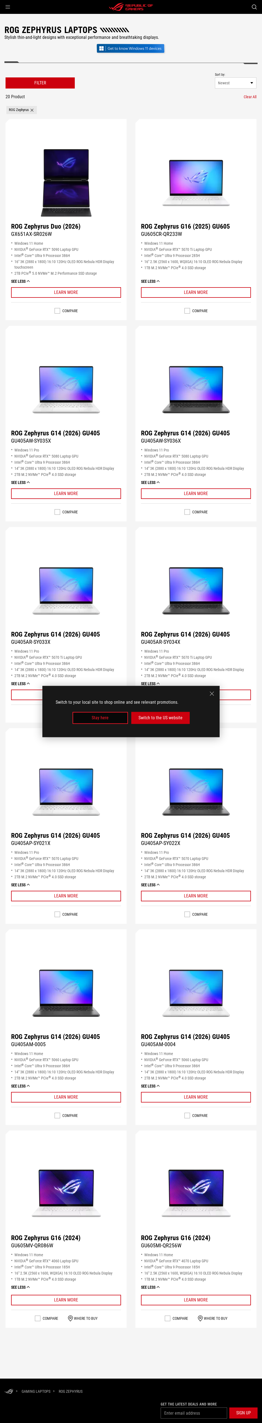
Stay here (100, 717)
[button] (7, 7)
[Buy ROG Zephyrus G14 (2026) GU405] (66, 389)
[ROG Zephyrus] (71, 1391)
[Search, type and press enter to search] (254, 7)
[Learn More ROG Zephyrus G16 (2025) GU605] (196, 292)
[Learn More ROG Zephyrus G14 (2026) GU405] (66, 493)
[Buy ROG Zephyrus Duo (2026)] (66, 182)
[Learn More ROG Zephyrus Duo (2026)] (66, 292)
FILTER (40, 82)
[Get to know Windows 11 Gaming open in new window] (131, 53)
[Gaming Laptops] (36, 1391)
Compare (70, 311)
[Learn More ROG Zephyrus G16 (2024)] (66, 1300)
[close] (212, 693)
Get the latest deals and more (189, 1404)
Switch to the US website (160, 717)
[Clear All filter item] (250, 97)
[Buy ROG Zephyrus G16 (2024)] (66, 1194)
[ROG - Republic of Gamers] (131, 7)
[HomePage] (8, 1392)
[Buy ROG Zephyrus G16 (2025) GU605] (196, 182)
